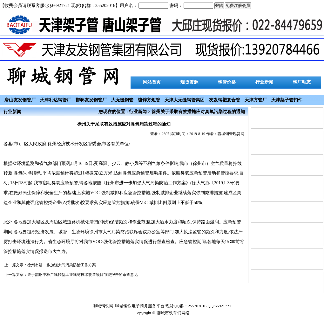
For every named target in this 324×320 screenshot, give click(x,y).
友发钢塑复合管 (224, 100)
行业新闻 (264, 82)
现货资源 (189, 82)
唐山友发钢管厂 (20, 100)
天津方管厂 (256, 100)
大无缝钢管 (122, 100)
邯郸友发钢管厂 (91, 100)
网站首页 (152, 82)
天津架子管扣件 (286, 100)
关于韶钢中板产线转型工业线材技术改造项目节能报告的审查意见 (82, 274)
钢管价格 (227, 82)
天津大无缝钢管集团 (185, 100)
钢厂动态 (302, 82)
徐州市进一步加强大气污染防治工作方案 (61, 265)
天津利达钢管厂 (55, 100)
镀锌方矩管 (149, 100)
